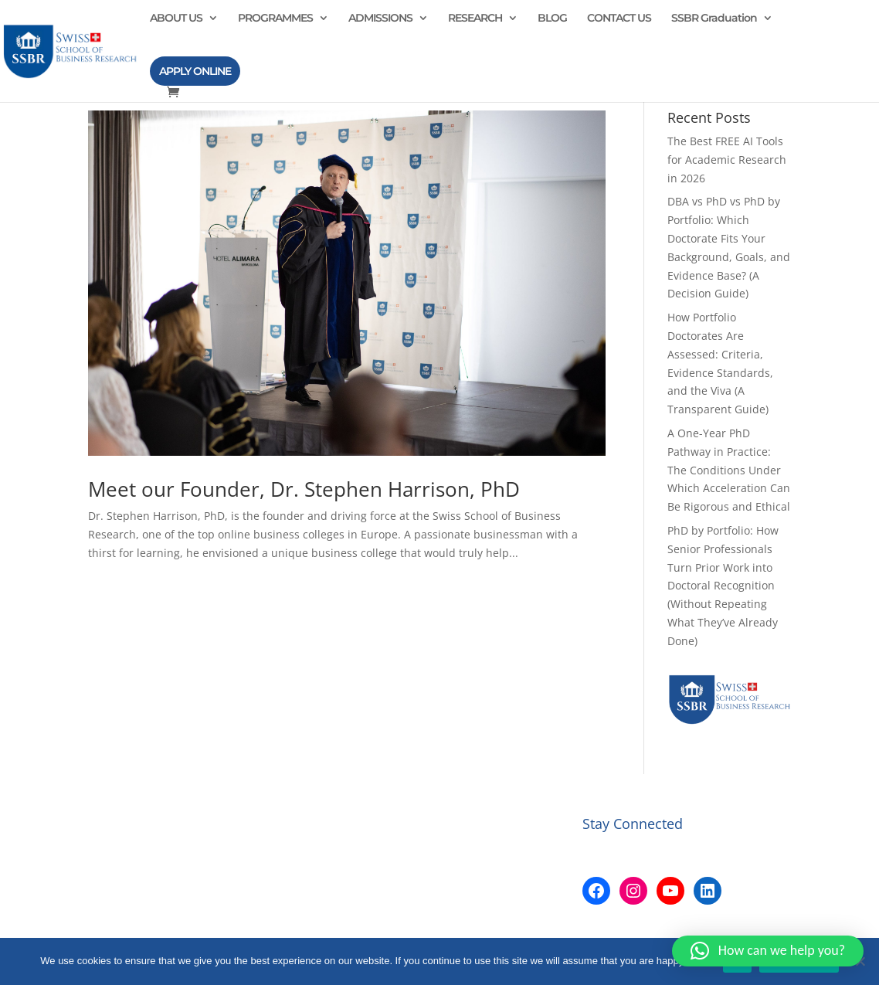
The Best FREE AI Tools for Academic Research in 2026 (726, 159)
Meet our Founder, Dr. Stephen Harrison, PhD (304, 489)
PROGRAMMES (275, 18)
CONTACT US (619, 18)
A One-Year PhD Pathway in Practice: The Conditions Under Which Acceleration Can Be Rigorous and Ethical (728, 470)
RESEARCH (475, 18)
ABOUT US (176, 18)
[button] (768, 951)
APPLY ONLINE (195, 71)
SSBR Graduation (714, 18)
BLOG (552, 18)
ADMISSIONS (380, 18)
